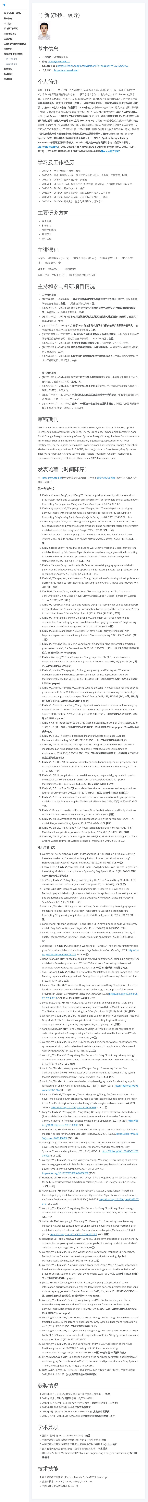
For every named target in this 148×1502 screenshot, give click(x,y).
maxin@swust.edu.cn (59, 61)
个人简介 (8, 23)
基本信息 (8, 18)
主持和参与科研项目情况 (15, 43)
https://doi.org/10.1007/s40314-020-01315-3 (73, 1234)
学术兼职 (8, 74)
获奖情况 (8, 69)
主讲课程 (8, 38)
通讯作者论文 (11, 64)
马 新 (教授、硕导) (12, 13)
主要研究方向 (10, 33)
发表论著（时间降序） (14, 53)
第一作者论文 (12, 59)
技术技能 (8, 79)
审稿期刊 (8, 48)
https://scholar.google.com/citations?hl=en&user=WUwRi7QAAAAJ (92, 65)
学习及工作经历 (11, 28)
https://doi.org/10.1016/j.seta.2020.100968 (73, 1107)
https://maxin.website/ (66, 70)
